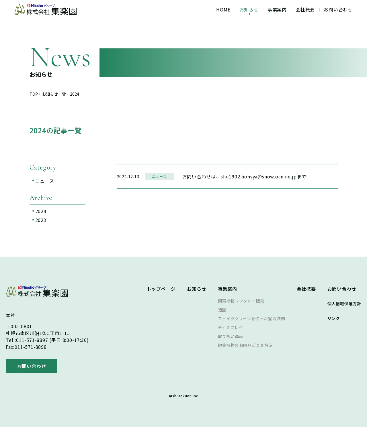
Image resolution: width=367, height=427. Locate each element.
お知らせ (249, 9)
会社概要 (305, 9)
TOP (34, 94)
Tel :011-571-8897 (27, 340)
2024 (40, 211)
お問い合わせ (338, 9)
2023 (40, 220)
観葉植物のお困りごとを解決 (245, 345)
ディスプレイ (230, 327)
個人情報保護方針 (344, 303)
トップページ (161, 288)
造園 (222, 309)
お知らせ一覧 (54, 94)
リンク (333, 318)
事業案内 (277, 9)
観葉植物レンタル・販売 (241, 301)
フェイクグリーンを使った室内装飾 (251, 318)
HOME (223, 9)
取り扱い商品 (230, 336)
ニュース (44, 180)
